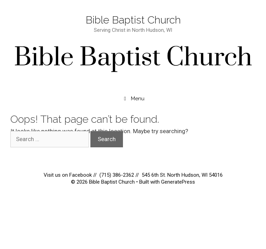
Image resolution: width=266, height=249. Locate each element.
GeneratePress (178, 182)
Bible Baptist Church (133, 20)
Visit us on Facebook (68, 175)
